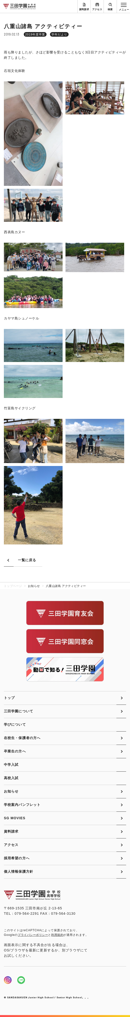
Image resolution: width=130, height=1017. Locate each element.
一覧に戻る (27, 560)
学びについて (15, 724)
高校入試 (11, 778)
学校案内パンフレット (22, 805)
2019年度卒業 (35, 34)
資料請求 (84, 9)
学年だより (59, 34)
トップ (9, 698)
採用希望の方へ (17, 858)
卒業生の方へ (15, 751)
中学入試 (11, 765)
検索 (110, 9)
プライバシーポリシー (33, 935)
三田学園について (18, 711)
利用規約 (57, 935)
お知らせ (11, 791)
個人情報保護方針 (18, 871)
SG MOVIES (14, 818)
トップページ (13, 586)
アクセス (97, 9)
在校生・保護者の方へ (22, 738)
